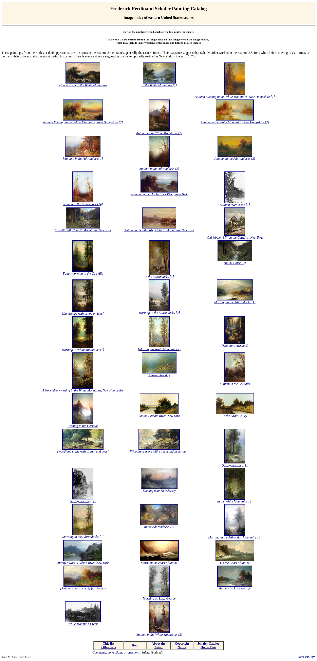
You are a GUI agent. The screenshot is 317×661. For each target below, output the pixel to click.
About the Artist (158, 645)
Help (135, 645)
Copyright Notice (182, 645)
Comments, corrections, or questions (116, 652)
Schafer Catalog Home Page (208, 645)
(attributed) (83, 588)
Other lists (108, 647)
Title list (108, 643)
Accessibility (306, 657)
